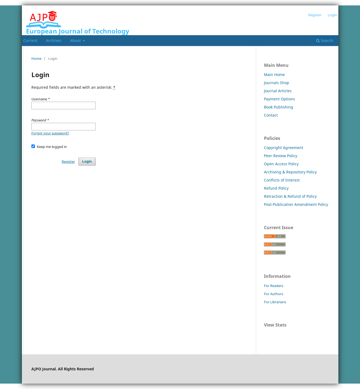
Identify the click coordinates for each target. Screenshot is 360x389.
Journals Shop (276, 82)
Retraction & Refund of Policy (290, 196)
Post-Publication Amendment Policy (296, 204)
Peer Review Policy (280, 155)
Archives (53, 40)
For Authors (273, 293)
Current (30, 40)
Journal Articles (278, 90)
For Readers (273, 285)
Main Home (274, 74)
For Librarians (275, 301)
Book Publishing (278, 107)
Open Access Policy (281, 163)
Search (324, 40)
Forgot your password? (50, 133)
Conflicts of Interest (282, 180)
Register (315, 14)
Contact (271, 115)
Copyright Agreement (283, 147)
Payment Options (279, 98)
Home (36, 58)
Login (332, 14)
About (76, 40)
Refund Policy (276, 188)
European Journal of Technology (77, 31)
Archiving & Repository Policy (290, 171)
